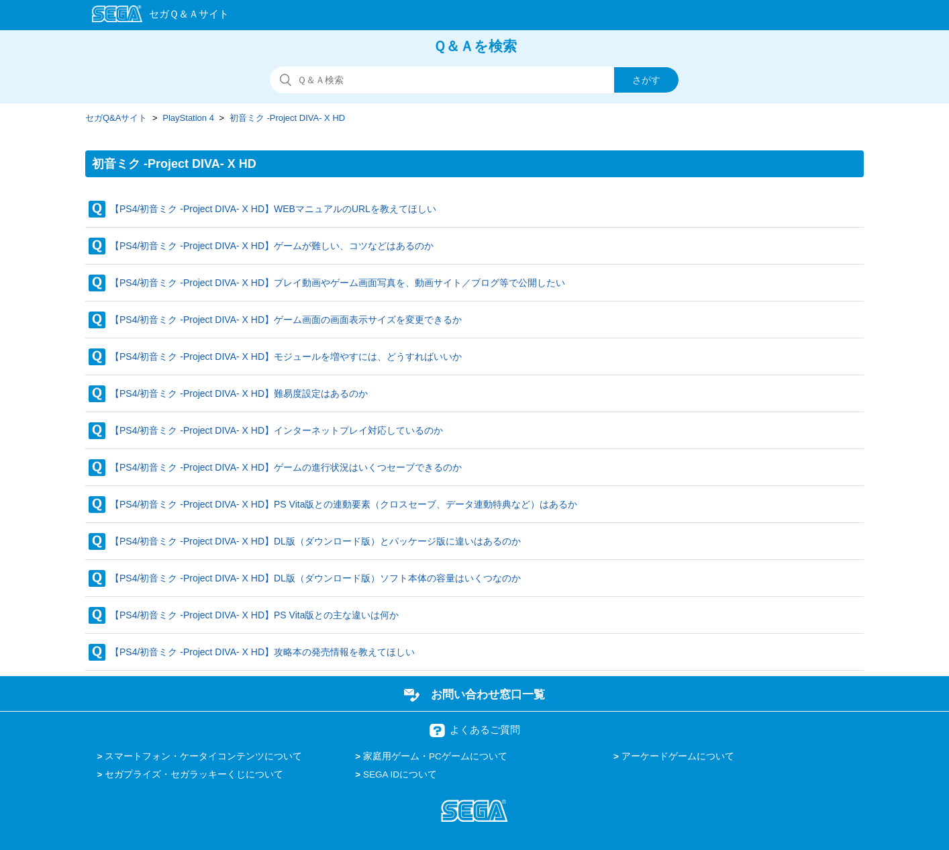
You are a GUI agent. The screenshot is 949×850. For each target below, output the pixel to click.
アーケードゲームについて (677, 756)
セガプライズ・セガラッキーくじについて (194, 774)
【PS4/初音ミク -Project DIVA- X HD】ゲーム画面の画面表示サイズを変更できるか (286, 319)
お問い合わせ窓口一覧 (488, 694)
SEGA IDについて (400, 774)
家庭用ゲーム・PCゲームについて (435, 756)
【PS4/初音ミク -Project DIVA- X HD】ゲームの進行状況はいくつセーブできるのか (286, 467)
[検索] (474, 79)
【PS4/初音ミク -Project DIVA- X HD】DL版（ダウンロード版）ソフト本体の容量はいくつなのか (315, 578)
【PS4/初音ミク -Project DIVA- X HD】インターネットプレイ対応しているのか (276, 430)
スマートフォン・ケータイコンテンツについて (203, 756)
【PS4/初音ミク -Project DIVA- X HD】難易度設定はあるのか (239, 393)
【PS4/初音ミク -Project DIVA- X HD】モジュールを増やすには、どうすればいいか (286, 356)
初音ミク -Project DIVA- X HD (287, 118)
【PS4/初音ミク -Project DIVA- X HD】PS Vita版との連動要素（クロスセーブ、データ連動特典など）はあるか (343, 504)
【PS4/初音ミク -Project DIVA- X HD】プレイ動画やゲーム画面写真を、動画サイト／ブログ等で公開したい (337, 282)
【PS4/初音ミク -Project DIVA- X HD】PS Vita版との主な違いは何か (254, 615)
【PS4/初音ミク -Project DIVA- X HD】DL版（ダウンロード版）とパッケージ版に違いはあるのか (315, 541)
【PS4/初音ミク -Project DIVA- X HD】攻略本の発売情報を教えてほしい (262, 652)
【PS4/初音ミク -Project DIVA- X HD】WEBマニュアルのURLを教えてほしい (273, 208)
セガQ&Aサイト (116, 118)
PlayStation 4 (188, 118)
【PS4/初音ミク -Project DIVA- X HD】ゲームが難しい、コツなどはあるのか (272, 245)
